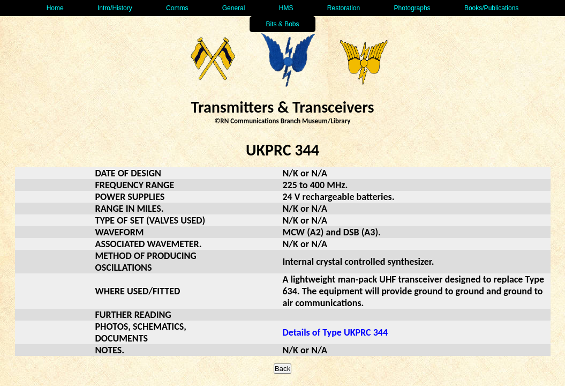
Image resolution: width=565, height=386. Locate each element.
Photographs (412, 8)
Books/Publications (491, 8)
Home (55, 8)
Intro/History (114, 8)
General (233, 8)
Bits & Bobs (282, 24)
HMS (286, 8)
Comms (177, 8)
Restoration (343, 8)
